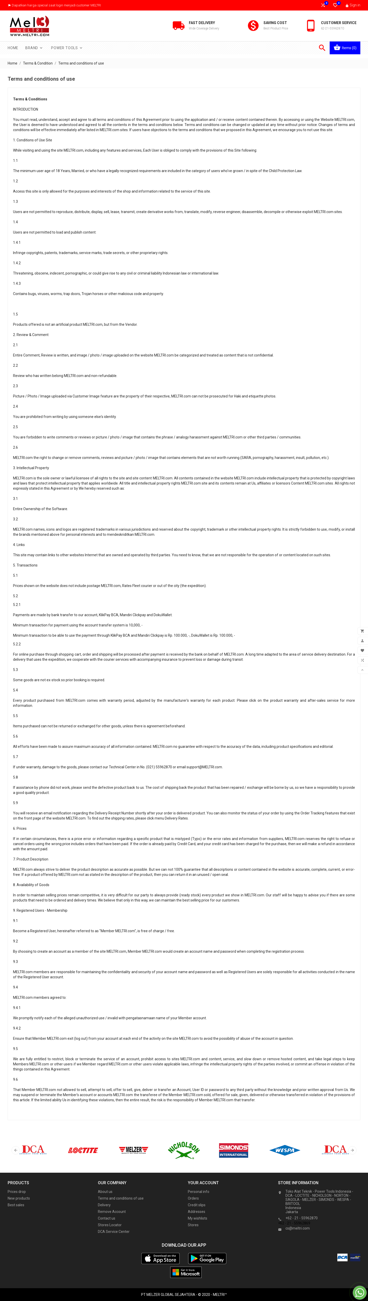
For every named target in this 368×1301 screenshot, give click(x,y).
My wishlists (197, 1218)
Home (13, 48)
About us (105, 1192)
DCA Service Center (114, 1232)
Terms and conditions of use (121, 1198)
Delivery (104, 1205)
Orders (193, 1198)
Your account (203, 1182)
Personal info (198, 1192)
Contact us (106, 1218)
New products (19, 1198)
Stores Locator (110, 1225)
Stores (193, 1225)
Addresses (196, 1212)
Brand (34, 47)
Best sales (16, 1205)
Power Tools (67, 47)
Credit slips (196, 1205)
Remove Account (112, 1212)
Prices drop (17, 1192)
